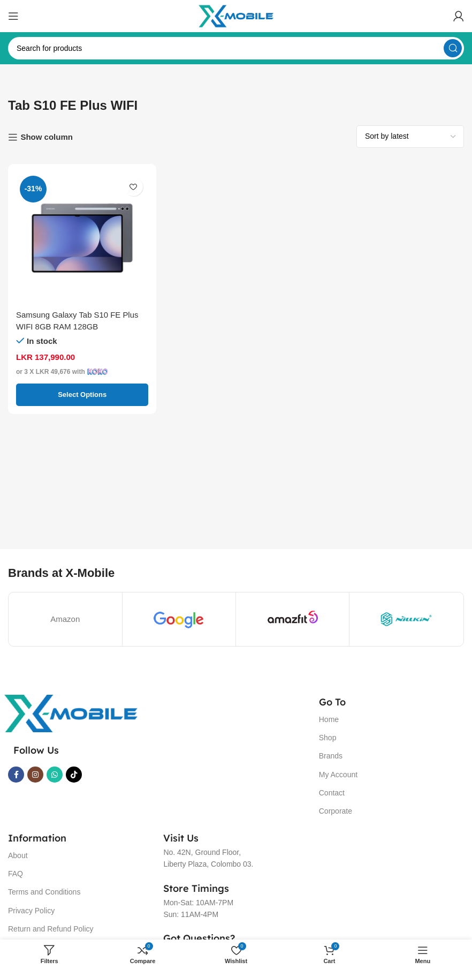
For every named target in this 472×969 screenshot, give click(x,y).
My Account (338, 774)
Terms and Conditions (44, 892)
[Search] (236, 48)
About (18, 855)
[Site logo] (236, 15)
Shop (328, 737)
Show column (46, 136)
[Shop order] (410, 136)
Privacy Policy (31, 910)
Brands (330, 756)
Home (329, 719)
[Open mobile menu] (13, 16)
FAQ (15, 873)
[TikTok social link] (74, 775)
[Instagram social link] (35, 775)
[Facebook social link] (16, 775)
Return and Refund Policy (51, 929)
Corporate (335, 811)
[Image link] (71, 712)
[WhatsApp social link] (55, 775)
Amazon (65, 619)
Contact (332, 792)
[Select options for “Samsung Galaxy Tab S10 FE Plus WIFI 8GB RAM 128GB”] (82, 395)
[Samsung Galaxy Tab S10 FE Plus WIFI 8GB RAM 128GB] (82, 238)
